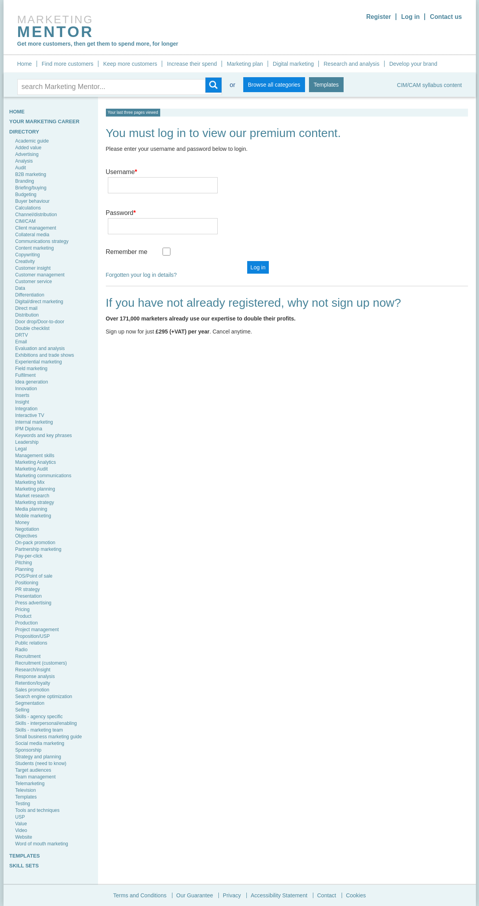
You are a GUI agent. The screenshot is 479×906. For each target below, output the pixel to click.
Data (20, 288)
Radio (21, 649)
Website (23, 837)
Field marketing (31, 368)
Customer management (40, 275)
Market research (32, 495)
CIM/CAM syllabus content (429, 85)
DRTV (21, 335)
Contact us (445, 16)
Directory (24, 132)
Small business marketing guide (48, 736)
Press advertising (33, 603)
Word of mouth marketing (41, 844)
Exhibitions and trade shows (44, 355)
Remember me (127, 229)
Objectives (26, 536)
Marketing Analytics (35, 462)
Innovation (26, 388)
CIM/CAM (25, 221)
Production (26, 623)
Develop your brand (413, 64)
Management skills (34, 455)
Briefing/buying (30, 188)
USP (20, 817)
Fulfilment (25, 375)
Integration (26, 408)
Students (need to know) (41, 763)
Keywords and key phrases (43, 435)
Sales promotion (32, 690)
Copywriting (27, 255)
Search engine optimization (43, 696)
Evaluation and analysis (40, 348)
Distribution (27, 315)
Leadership (27, 442)
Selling (22, 710)
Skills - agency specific (39, 716)
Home (24, 64)
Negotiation (27, 529)
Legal (21, 449)
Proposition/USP (32, 636)
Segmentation (29, 703)
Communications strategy (41, 241)
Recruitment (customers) (41, 663)
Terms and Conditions (139, 895)
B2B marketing (30, 174)
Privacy (232, 895)
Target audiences (33, 770)
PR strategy (27, 589)
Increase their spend (192, 64)
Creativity (25, 261)
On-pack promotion (35, 542)
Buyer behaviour (32, 201)
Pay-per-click (29, 556)
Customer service (33, 281)
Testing (22, 803)
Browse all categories (274, 85)
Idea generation (31, 382)
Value (21, 823)
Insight (22, 402)
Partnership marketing (38, 549)
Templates (326, 85)
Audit (20, 167)
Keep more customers (130, 64)
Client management (35, 228)
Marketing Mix (30, 482)
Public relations (31, 643)
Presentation (28, 596)
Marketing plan (245, 64)
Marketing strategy (34, 502)
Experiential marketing (38, 362)
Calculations (28, 208)
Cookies (356, 895)
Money (22, 522)
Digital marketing (293, 64)
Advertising (27, 154)
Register (377, 16)
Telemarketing (30, 783)
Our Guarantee (194, 895)
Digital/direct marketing (39, 301)
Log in (409, 16)
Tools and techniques (37, 810)
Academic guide (32, 141)
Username (121, 172)
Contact (326, 895)
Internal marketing (34, 422)
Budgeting (26, 194)
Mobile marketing (33, 516)
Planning (24, 569)
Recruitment (28, 656)
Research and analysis (351, 64)
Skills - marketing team (39, 730)
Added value (28, 147)
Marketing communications (43, 475)
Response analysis (35, 676)
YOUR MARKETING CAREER (44, 121)
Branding (24, 181)
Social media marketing (40, 743)
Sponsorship (28, 750)
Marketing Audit (31, 469)
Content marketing (34, 248)
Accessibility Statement (279, 895)
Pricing (22, 609)
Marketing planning (35, 489)
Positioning (27, 582)
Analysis (24, 161)
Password (121, 201)
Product (23, 616)
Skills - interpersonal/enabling (46, 723)
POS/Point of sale (34, 576)
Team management (35, 777)
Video (21, 830)
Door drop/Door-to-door (40, 321)
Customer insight (33, 268)
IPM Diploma (29, 429)
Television (25, 790)
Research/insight (32, 670)
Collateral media (32, 234)
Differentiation (29, 295)
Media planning (31, 509)
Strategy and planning (38, 757)
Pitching (23, 562)
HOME (17, 112)
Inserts (22, 395)
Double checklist (32, 328)
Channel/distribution (36, 214)
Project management (37, 629)
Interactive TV (29, 415)
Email (21, 342)
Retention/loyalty (32, 683)
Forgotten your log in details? (141, 252)
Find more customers (67, 64)
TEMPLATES (24, 856)
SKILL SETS (24, 866)
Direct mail (26, 308)
